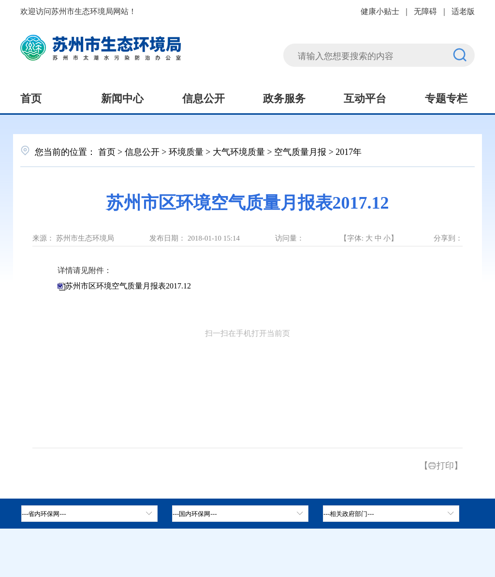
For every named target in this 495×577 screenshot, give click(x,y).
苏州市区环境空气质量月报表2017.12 (128, 286)
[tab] (240, 513)
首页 (31, 97)
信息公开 (203, 97)
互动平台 (365, 97)
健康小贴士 (380, 10)
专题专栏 (446, 97)
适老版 (463, 10)
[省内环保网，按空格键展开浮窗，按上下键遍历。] (89, 513)
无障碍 (425, 10)
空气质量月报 (300, 151)
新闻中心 (122, 97)
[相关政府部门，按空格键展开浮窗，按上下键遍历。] (391, 513)
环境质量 (186, 151)
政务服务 (284, 97)
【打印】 (441, 464)
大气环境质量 (239, 151)
